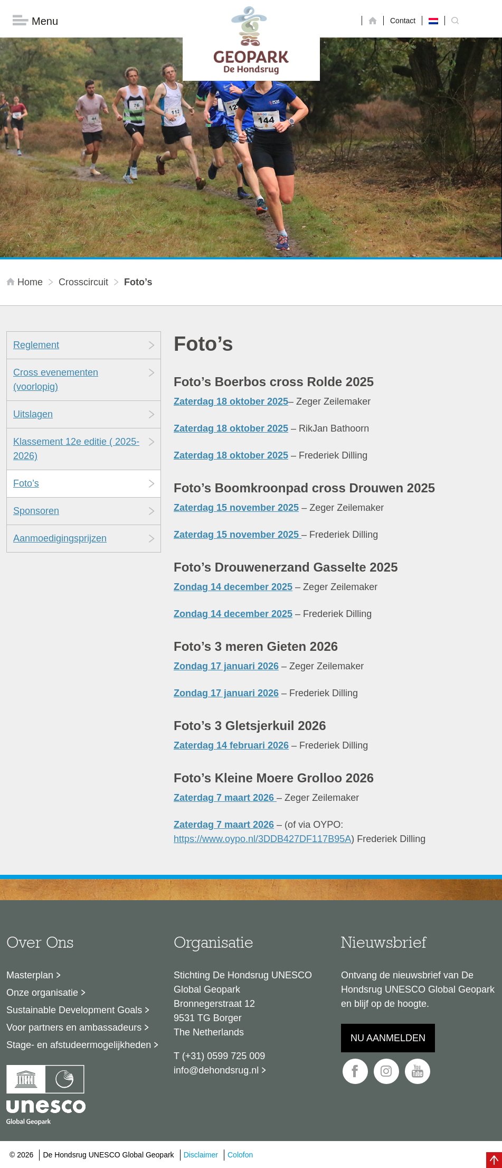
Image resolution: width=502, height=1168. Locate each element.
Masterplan (29, 975)
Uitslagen (33, 414)
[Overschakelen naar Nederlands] (433, 20)
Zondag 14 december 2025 (233, 587)
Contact (402, 20)
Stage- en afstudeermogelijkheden (78, 1045)
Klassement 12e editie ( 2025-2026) (76, 449)
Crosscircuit (83, 282)
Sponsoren (36, 511)
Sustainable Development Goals (74, 1010)
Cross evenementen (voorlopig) (55, 380)
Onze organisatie (42, 993)
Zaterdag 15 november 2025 (236, 508)
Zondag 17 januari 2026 (226, 666)
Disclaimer (201, 1155)
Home (25, 282)
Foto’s (26, 484)
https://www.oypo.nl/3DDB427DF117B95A (262, 839)
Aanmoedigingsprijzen (60, 539)
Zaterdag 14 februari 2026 (231, 746)
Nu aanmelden (388, 1038)
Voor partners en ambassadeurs (73, 1028)
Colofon (240, 1155)
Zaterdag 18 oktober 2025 (231, 402)
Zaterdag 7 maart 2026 (225, 798)
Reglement (36, 345)
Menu (35, 21)
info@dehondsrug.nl (216, 1071)
